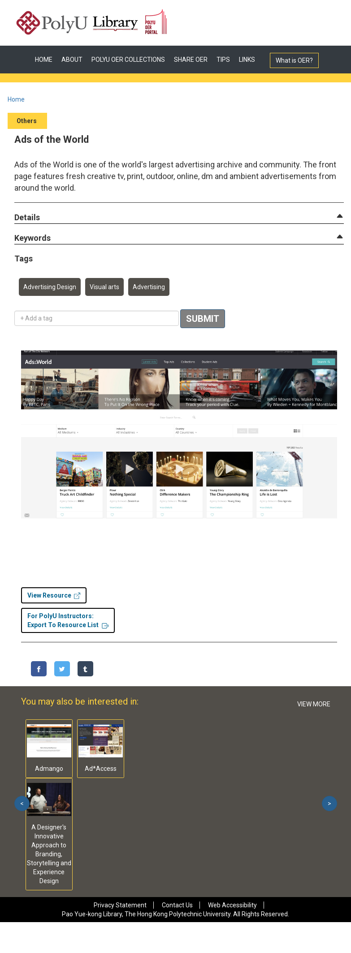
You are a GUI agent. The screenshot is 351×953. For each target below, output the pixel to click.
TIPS (223, 59)
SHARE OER (191, 59)
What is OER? (294, 60)
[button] (27, 218)
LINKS (247, 59)
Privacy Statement (120, 905)
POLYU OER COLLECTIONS (128, 59)
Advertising (149, 287)
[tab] (179, 217)
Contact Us (177, 905)
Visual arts (104, 287)
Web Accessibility (232, 905)
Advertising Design (49, 287)
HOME (43, 59)
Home (16, 99)
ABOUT (71, 59)
